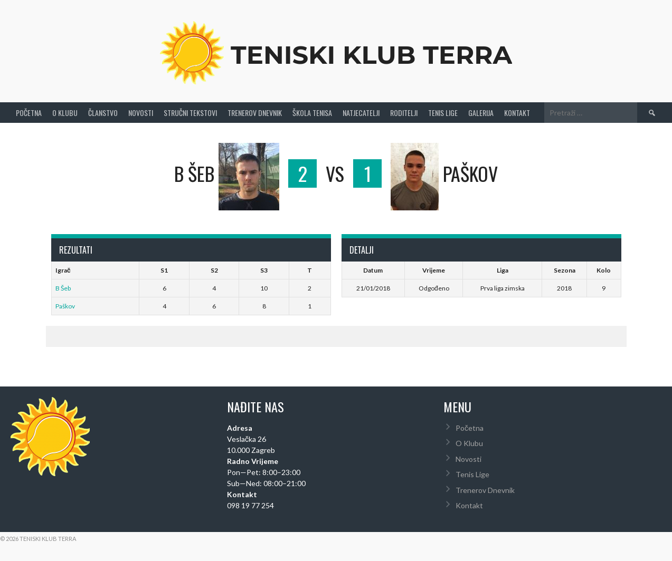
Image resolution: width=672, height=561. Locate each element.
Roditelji (404, 112)
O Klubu (65, 112)
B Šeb (63, 288)
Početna (29, 112)
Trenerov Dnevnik (255, 112)
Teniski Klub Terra (371, 55)
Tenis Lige (443, 112)
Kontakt (517, 112)
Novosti (140, 112)
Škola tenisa (312, 112)
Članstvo (103, 112)
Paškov (65, 306)
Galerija (481, 112)
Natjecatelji (361, 112)
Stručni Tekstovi (190, 112)
